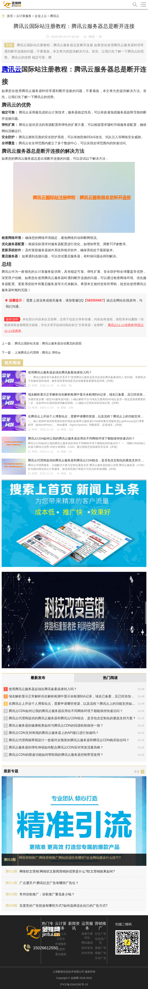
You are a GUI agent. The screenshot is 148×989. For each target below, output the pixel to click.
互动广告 (100, 958)
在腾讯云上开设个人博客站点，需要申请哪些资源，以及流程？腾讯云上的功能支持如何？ (73, 703)
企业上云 (41, 16)
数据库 (61, 949)
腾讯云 (54, 16)
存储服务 (60, 943)
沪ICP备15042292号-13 (74, 984)
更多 (139, 772)
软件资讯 (87, 947)
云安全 (61, 938)
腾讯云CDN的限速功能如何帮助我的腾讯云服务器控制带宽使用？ (56, 754)
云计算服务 (23, 16)
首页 (10, 16)
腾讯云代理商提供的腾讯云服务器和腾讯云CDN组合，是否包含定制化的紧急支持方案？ (72, 718)
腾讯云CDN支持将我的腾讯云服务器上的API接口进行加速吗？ (54, 733)
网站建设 (87, 942)
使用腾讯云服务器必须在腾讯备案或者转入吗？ (43, 689)
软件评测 (87, 953)
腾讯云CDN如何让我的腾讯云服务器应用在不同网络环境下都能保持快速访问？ (66, 711)
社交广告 (100, 933)
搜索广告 (100, 947)
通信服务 (60, 954)
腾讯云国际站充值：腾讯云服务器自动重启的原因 (48, 343)
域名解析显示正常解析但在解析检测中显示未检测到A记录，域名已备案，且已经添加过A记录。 (76, 696)
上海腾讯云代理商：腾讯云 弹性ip (37, 352)
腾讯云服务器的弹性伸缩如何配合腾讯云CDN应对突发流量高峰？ (56, 747)
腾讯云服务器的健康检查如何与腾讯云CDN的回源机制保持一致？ (56, 725)
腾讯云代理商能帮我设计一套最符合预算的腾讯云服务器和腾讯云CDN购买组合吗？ (69, 740)
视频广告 (100, 953)
